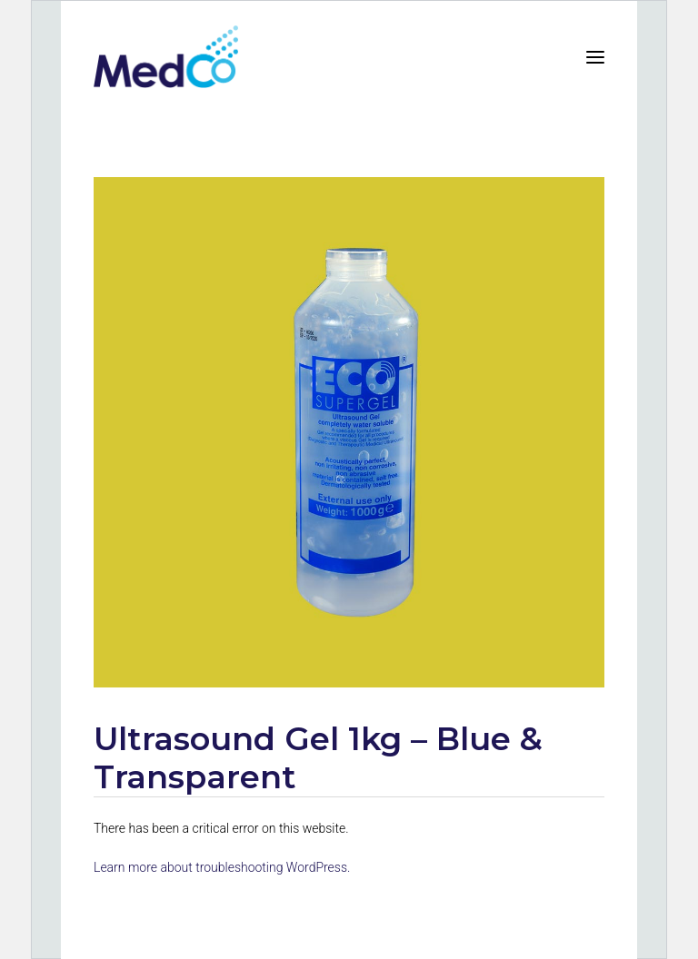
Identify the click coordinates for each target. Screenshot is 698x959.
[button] (595, 57)
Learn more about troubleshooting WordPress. (222, 867)
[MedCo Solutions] (166, 56)
